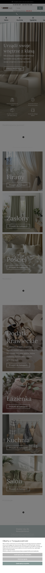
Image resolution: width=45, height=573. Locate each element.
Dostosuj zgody (22, 559)
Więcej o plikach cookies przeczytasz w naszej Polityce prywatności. (21, 551)
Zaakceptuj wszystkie (22, 563)
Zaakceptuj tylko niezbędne (22, 554)
